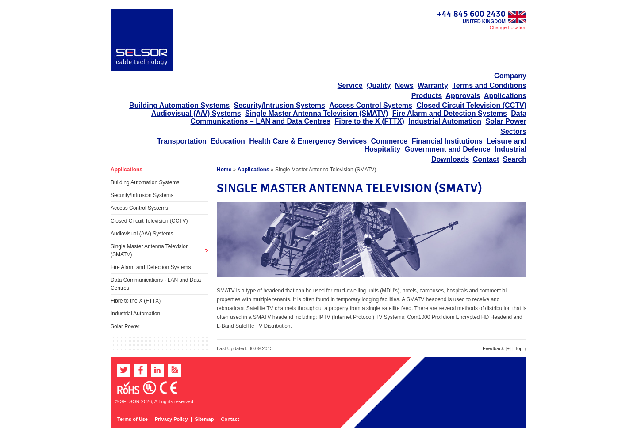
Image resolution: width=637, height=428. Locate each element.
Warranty (433, 85)
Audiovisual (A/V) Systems (196, 113)
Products (426, 95)
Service (350, 85)
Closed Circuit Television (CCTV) (471, 105)
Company (510, 76)
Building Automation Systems (179, 105)
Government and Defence (448, 149)
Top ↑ (520, 348)
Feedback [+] (497, 348)
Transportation (182, 141)
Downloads (450, 159)
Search (514, 159)
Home (224, 170)
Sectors (513, 131)
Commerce (389, 141)
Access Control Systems (370, 105)
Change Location (508, 27)
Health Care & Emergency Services (308, 141)
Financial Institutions (447, 141)
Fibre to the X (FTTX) (369, 121)
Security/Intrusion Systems (279, 105)
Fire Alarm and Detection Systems (449, 113)
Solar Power (506, 121)
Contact (486, 159)
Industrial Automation (444, 121)
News (404, 85)
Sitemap (204, 419)
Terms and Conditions (489, 85)
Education (228, 141)
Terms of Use (132, 419)
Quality (379, 85)
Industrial (510, 149)
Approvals (462, 95)
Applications (505, 95)
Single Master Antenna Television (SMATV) (316, 113)
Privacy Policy (171, 419)
